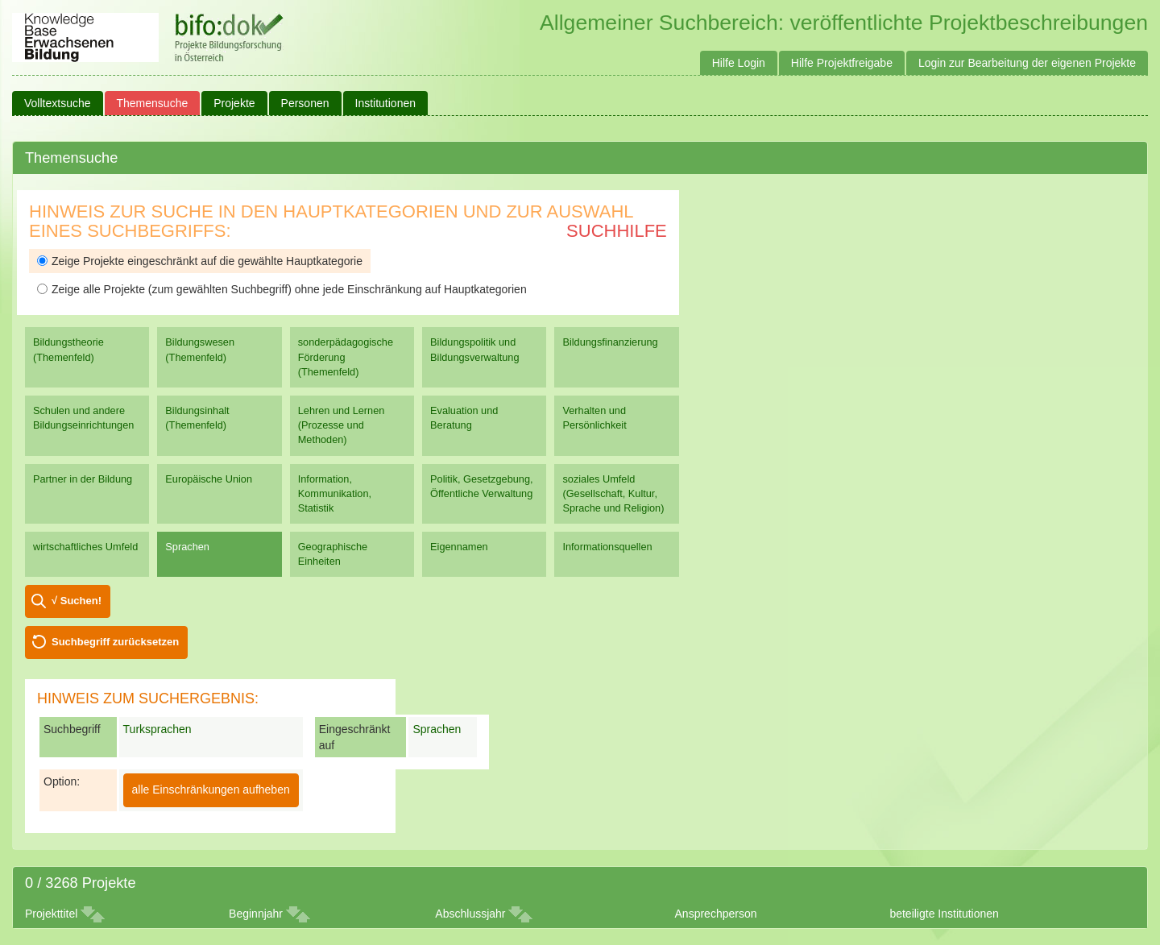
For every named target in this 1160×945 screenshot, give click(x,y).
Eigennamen (459, 547)
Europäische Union (208, 479)
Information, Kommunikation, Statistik (334, 493)
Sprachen (187, 547)
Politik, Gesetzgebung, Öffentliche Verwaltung (481, 486)
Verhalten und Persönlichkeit (594, 417)
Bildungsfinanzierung (609, 342)
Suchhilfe (616, 231)
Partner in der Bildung (82, 479)
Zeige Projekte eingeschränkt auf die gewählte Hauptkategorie (199, 261)
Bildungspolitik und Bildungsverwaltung (474, 349)
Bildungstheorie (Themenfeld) (68, 349)
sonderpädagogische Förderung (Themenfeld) (345, 356)
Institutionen (385, 103)
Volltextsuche (57, 103)
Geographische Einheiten (332, 554)
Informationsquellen (607, 547)
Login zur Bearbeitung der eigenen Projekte (1027, 62)
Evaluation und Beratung (464, 417)
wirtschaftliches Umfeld (85, 547)
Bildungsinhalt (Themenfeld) (197, 417)
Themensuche (152, 103)
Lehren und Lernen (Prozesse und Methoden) (341, 425)
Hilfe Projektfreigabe (842, 62)
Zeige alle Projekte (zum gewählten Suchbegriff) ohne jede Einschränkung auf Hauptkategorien (282, 289)
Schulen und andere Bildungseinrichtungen (83, 417)
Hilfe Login (738, 62)
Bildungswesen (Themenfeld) (199, 349)
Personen (305, 103)
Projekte (234, 103)
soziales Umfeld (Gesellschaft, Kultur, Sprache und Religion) (613, 493)
